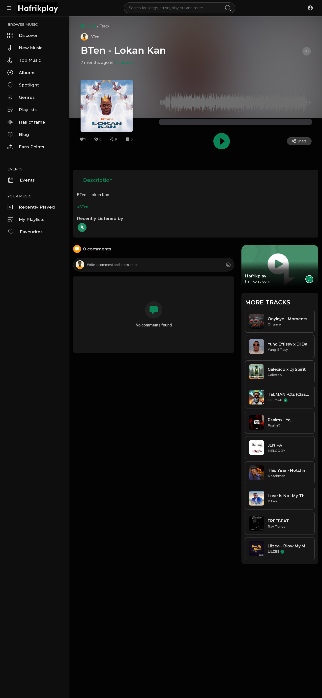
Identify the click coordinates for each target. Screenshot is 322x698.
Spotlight (23, 85)
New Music (24, 48)
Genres (21, 97)
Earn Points (25, 147)
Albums (21, 72)
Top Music (24, 60)
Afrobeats (124, 62)
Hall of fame (26, 122)
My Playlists (25, 219)
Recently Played (31, 207)
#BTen (82, 207)
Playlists (22, 109)
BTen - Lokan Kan (123, 50)
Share (299, 141)
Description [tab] (98, 180)
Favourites (25, 232)
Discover (22, 35)
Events (21, 180)
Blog (18, 134)
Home (88, 26)
